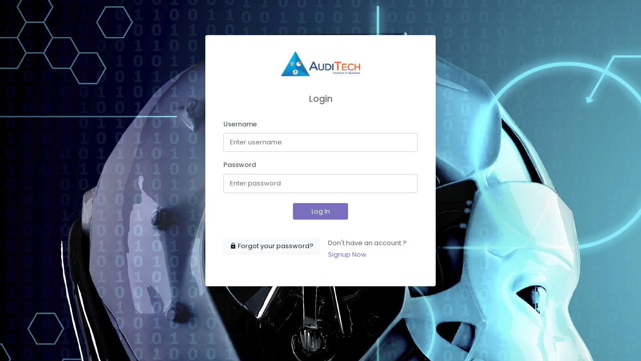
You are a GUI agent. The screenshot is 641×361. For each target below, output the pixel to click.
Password (239, 164)
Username (240, 124)
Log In (320, 211)
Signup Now (347, 254)
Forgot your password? (271, 246)
